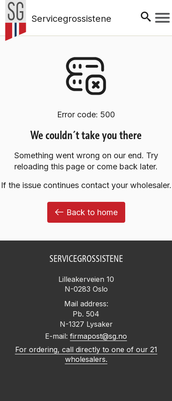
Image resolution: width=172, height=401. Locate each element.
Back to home (86, 212)
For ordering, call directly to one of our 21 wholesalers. (86, 354)
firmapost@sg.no (98, 336)
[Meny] (162, 18)
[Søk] (146, 17)
